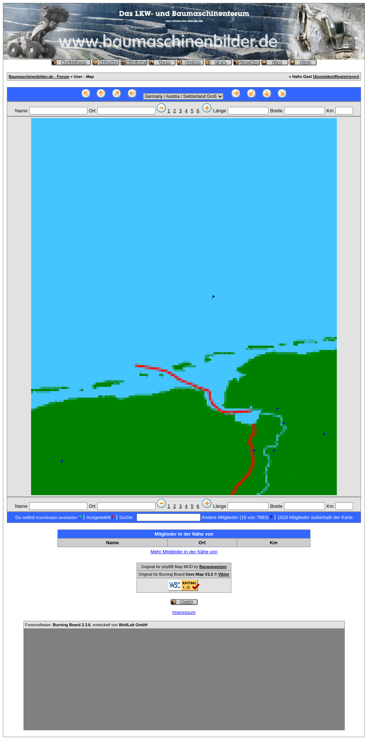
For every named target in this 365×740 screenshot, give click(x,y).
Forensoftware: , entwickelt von (86, 625)
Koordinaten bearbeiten (56, 517)
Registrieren (346, 76)
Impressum (184, 612)
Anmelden (324, 76)
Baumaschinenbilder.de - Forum (39, 76)
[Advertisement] (184, 679)
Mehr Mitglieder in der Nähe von (184, 551)
